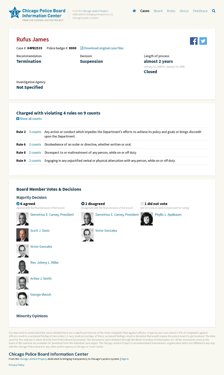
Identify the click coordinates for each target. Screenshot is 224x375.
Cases (144, 10)
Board (158, 10)
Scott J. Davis (40, 230)
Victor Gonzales (41, 246)
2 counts (35, 144)
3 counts (35, 132)
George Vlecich (40, 294)
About (184, 10)
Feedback (200, 10)
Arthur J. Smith (40, 278)
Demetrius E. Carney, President (52, 214)
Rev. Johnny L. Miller (44, 262)
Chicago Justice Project (95, 11)
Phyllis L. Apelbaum (168, 214)
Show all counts (29, 118)
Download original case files (102, 48)
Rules (171, 10)
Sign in (125, 359)
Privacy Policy (16, 365)
